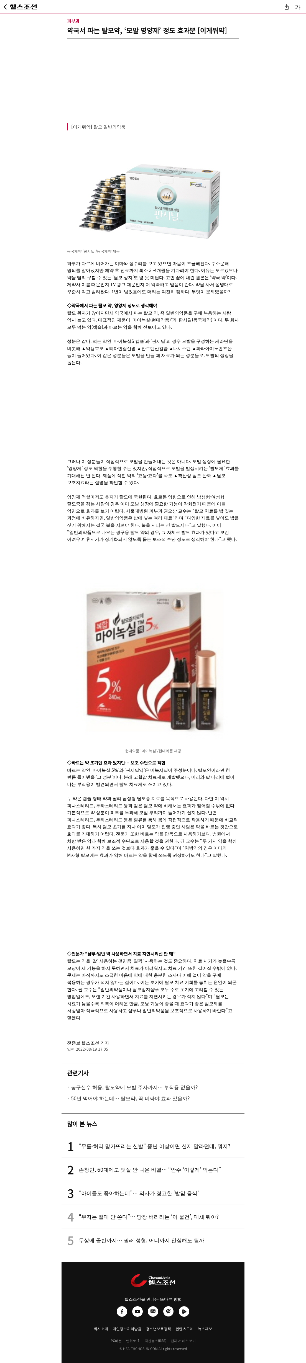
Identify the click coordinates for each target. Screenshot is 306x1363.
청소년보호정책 (158, 1328)
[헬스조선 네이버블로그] (153, 1311)
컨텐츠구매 (184, 1328)
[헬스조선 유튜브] (137, 1311)
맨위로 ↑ (133, 1340)
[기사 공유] (286, 6)
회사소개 (101, 1328)
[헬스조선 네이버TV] (184, 1311)
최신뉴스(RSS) (155, 1340)
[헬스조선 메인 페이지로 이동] (23, 7)
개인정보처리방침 (127, 1328)
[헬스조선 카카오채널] (168, 1311)
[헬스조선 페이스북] (122, 1311)
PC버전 (116, 1340)
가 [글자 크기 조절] (297, 7)
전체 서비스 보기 (183, 1340)
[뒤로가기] (5, 6)
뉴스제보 (205, 1328)
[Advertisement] (153, 77)
